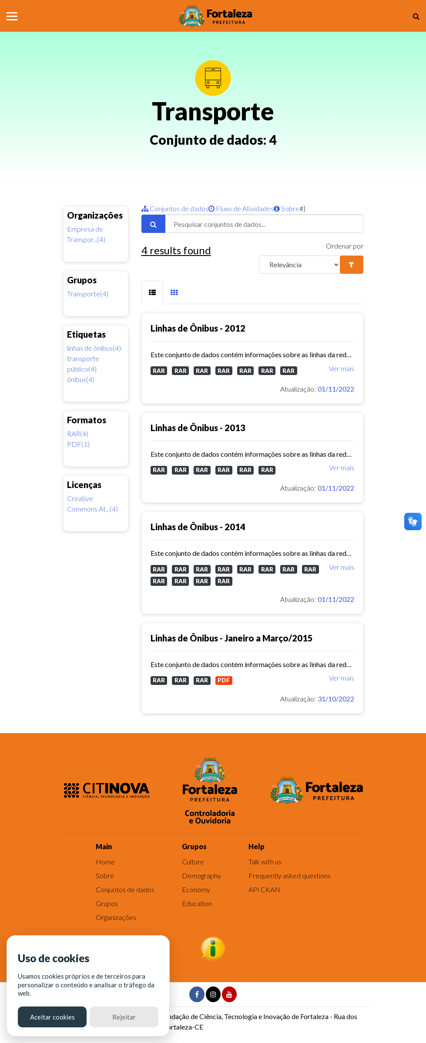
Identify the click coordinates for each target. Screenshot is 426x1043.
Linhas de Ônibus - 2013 (198, 427)
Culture (193, 861)
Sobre (286, 208)
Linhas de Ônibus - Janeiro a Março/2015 (232, 638)
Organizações (116, 917)
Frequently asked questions (289, 875)
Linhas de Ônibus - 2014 (198, 527)
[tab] (152, 293)
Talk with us (265, 861)
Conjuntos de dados (174, 208)
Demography (201, 875)
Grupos (107, 903)
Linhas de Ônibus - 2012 (198, 328)
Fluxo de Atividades (241, 208)
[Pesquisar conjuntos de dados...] (264, 224)
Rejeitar (124, 1017)
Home (105, 861)
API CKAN (264, 889)
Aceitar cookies (52, 1017)
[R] (300, 265)
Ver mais (341, 368)
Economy (196, 889)
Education (197, 903)
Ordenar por (344, 246)
